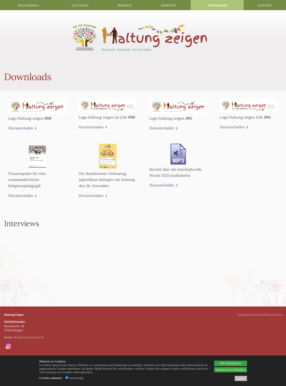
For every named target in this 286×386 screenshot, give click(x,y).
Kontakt (265, 5)
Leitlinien (80, 5)
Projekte (125, 5)
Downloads (217, 5)
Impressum (244, 314)
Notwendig (74, 378)
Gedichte (168, 5)
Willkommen (28, 5)
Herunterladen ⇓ (22, 128)
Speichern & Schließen (230, 369)
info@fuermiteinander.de (28, 337)
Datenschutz (262, 314)
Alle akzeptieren (230, 363)
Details (240, 378)
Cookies (277, 314)
